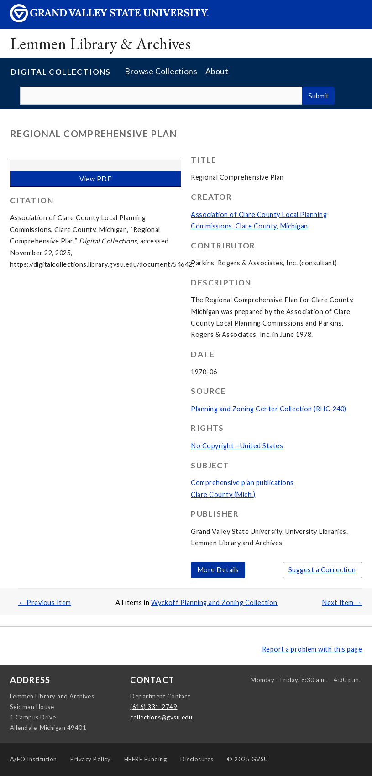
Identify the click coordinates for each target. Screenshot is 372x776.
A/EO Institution (33, 759)
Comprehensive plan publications (242, 482)
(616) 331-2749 (153, 706)
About (217, 71)
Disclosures (197, 759)
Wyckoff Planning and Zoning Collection (214, 602)
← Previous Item (44, 602)
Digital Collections (60, 72)
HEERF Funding (145, 759)
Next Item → (342, 602)
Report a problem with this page (312, 649)
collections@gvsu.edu (161, 717)
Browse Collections (161, 71)
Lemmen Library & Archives (100, 43)
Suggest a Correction (322, 570)
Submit (319, 96)
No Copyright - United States (237, 446)
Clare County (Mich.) (223, 494)
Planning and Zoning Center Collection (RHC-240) (268, 409)
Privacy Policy (90, 759)
